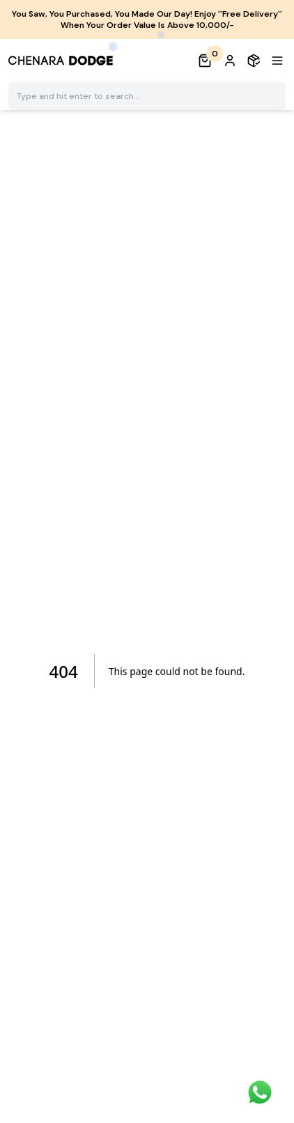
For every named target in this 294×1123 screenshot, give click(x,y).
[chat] (259, 1092)
